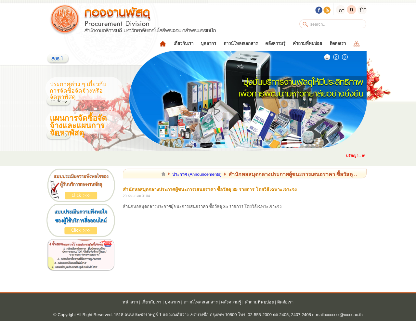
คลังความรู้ (275, 43)
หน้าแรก (130, 302)
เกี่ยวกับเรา (183, 43)
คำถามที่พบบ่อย (307, 43)
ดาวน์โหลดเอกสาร (241, 43)
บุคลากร (208, 43)
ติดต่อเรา (338, 43)
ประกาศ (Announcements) (196, 174)
